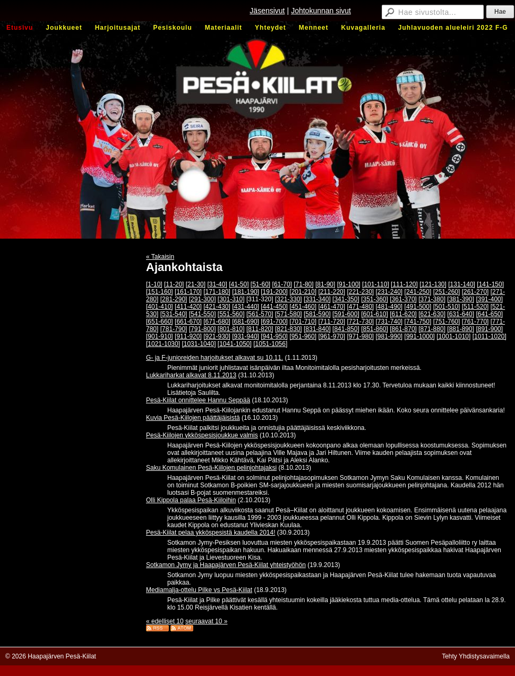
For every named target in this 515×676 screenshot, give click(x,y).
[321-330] (288, 299)
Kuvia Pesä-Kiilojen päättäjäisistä (193, 417)
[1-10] (154, 284)
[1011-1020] (490, 336)
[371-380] (431, 299)
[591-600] (345, 314)
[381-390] (460, 299)
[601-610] (374, 314)
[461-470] (331, 306)
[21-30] (195, 284)
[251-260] (446, 291)
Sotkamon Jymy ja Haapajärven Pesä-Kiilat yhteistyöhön (226, 565)
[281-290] (173, 299)
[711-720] (331, 321)
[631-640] (460, 314)
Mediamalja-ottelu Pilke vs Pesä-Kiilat (199, 590)
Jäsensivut (267, 10)
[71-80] (303, 284)
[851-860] (374, 329)
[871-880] (431, 329)
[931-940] (245, 336)
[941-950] (274, 336)
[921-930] (216, 336)
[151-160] (159, 291)
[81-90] (325, 284)
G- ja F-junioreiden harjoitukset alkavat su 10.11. (214, 357)
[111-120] (404, 284)
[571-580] (288, 314)
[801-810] (231, 329)
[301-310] (231, 299)
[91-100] (348, 284)
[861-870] (403, 329)
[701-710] (302, 321)
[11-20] (174, 284)
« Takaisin (160, 256)
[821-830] (288, 329)
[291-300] (202, 299)
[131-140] (461, 284)
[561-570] (259, 314)
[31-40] (217, 284)
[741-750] (418, 321)
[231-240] (389, 291)
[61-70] (282, 284)
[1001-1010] (453, 336)
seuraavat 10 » (206, 621)
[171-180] (216, 291)
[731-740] (389, 321)
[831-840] (317, 329)
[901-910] (159, 336)
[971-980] (360, 336)
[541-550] (202, 314)
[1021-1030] (163, 344)
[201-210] (302, 291)
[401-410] (159, 306)
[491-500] (418, 306)
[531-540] (173, 314)
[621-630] (431, 314)
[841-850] (345, 329)
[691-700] (274, 321)
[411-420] (188, 306)
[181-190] (245, 291)
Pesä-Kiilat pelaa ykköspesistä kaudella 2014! (210, 532)
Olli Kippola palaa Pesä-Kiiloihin (191, 500)
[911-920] (188, 336)
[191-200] (274, 291)
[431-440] (245, 306)
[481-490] (389, 306)
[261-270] (475, 291)
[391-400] (489, 299)
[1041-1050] (235, 344)
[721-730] (360, 321)
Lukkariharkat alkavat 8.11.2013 (191, 375)
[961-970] (331, 336)
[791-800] (202, 329)
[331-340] (317, 299)
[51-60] (260, 284)
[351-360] (374, 299)
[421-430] (216, 306)
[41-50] (238, 284)
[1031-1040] (199, 344)
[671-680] (216, 321)
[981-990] (389, 336)
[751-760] (446, 321)
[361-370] (403, 299)
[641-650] (489, 314)
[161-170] (188, 291)
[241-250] (418, 291)
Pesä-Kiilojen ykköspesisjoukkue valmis (202, 435)
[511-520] (475, 306)
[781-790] (173, 329)
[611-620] (403, 314)
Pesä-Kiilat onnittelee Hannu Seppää (198, 400)
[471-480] (360, 306)
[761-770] (475, 321)
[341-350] (345, 299)
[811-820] (259, 329)
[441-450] (274, 306)
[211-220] (331, 291)
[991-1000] (420, 336)
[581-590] (317, 314)
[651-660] (159, 321)
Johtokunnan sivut (321, 10)
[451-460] (302, 306)
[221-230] (360, 291)
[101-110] (375, 284)
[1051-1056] (270, 344)
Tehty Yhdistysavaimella (476, 656)
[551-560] (231, 314)
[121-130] (433, 284)
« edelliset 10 (165, 621)
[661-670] (188, 321)
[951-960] (302, 336)
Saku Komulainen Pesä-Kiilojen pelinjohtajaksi (211, 467)
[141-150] (490, 284)
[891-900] (489, 329)
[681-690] (245, 321)
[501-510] (446, 306)
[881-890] (460, 329)
